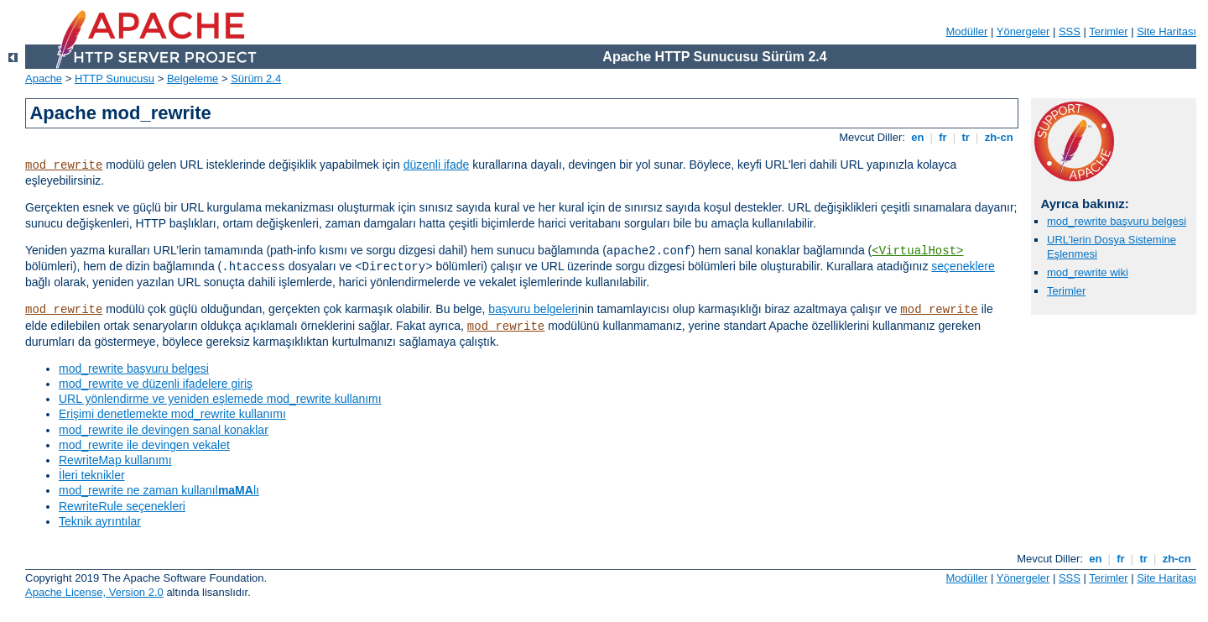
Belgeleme (192, 78)
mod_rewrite (63, 165)
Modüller (967, 31)
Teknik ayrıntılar (100, 521)
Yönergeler (1023, 31)
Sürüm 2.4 (256, 78)
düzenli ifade (437, 164)
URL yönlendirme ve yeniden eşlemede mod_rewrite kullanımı (220, 398)
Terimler (1108, 31)
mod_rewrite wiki (1087, 272)
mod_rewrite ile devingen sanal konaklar (163, 429)
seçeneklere (963, 266)
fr (943, 137)
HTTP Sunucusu (114, 78)
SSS (1069, 31)
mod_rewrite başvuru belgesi (134, 368)
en (918, 137)
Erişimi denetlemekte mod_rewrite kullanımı (172, 414)
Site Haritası (1166, 31)
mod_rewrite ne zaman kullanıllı (159, 490)
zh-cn (999, 137)
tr (966, 137)
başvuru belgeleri (533, 309)
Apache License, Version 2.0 (94, 592)
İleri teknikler (92, 475)
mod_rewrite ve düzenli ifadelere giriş (156, 383)
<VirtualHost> (917, 251)
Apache (43, 78)
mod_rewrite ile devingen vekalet (144, 445)
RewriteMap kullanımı (115, 460)
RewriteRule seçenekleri (122, 506)
